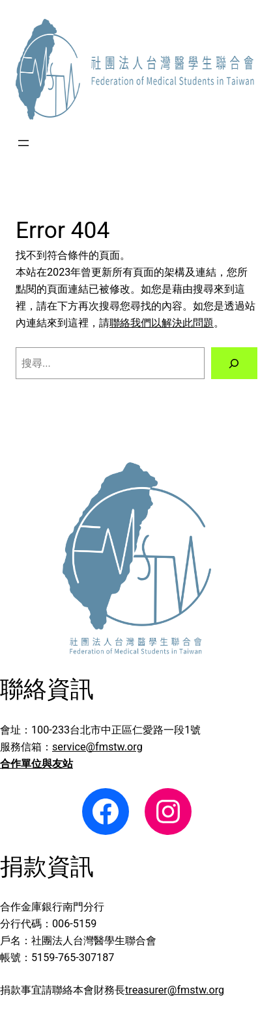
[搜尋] (234, 363)
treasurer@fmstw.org (174, 990)
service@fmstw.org (97, 747)
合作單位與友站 (36, 764)
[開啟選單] (23, 143)
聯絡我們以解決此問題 (161, 323)
